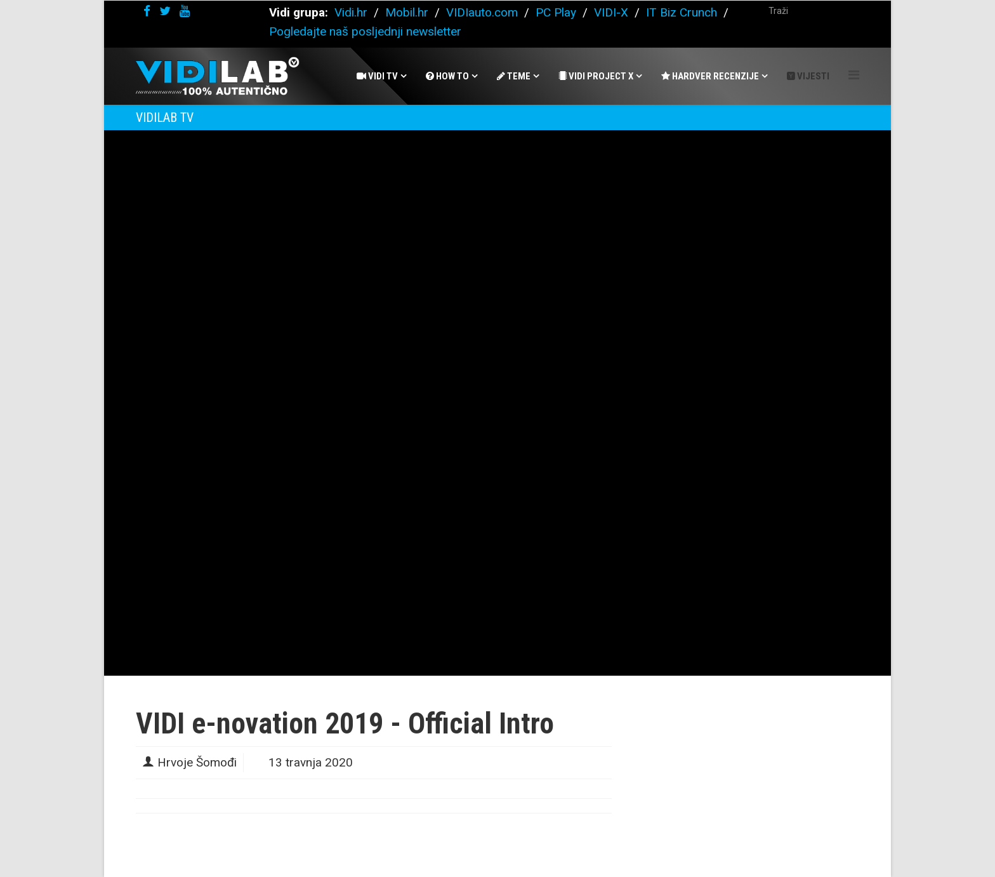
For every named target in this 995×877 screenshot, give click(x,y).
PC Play (556, 12)
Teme (513, 76)
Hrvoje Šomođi (197, 762)
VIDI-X (612, 12)
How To (447, 76)
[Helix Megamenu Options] (853, 75)
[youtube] (185, 11)
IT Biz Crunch (681, 12)
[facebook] (146, 11)
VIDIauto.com (482, 12)
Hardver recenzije (710, 76)
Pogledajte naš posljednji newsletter (365, 31)
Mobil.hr (406, 12)
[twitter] (165, 11)
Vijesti (808, 76)
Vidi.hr (352, 12)
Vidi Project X (595, 76)
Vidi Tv (377, 76)
